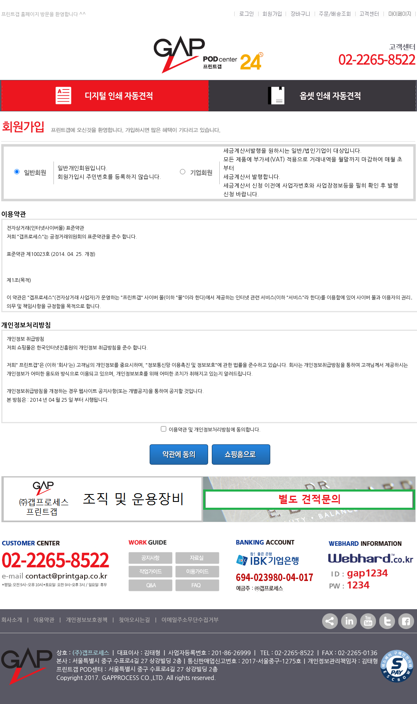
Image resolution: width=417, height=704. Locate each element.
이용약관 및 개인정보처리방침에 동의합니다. (215, 429)
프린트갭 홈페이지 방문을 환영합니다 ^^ (43, 14)
